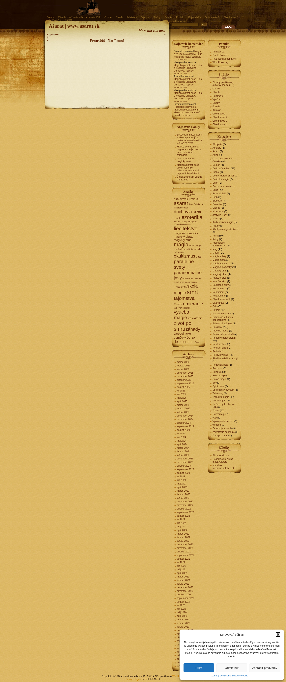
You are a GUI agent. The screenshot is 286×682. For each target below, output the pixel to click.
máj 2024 (181, 440)
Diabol (216, 172)
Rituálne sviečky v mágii (225, 358)
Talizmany (218, 393)
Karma (216, 218)
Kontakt (180, 17)
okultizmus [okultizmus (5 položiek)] (184, 256)
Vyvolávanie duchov (223, 421)
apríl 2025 (182, 401)
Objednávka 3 (230, 17)
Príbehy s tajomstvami (224, 337)
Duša (215, 190)
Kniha (216, 235)
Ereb (215, 197)
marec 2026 (183, 362)
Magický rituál (220, 274)
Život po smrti (220, 435)
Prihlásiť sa (218, 51)
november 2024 (185, 419)
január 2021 (183, 583)
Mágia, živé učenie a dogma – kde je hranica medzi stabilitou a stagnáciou (188, 55)
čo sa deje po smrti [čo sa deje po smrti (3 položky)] (184, 339)
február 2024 (183, 451)
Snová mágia (219, 379)
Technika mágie (221, 397)
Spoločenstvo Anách (223, 389)
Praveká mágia (220, 330)
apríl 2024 (182, 444)
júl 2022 (181, 519)
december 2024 (185, 415)
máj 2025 (181, 397)
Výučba (145, 17)
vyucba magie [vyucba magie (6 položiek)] (181, 314)
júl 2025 (181, 390)
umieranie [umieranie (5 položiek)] (193, 303)
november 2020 (185, 591)
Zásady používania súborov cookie (230, 675)
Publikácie (132, 17)
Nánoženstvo (219, 281)
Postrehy (217, 327)
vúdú (215, 417)
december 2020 (185, 587)
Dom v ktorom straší (223, 175)
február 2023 (183, 494)
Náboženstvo (219, 277)
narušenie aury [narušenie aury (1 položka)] (181, 249)
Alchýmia (217, 144)
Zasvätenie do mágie (224, 432)
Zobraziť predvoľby (264, 667)
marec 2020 (183, 619)
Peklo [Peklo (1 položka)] (185, 278)
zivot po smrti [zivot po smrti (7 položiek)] (182, 326)
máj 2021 (181, 569)
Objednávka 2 (212, 17)
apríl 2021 (182, 573)
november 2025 (185, 376)
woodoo (217, 424)
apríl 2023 (182, 487)
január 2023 (183, 498)
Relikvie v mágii (221, 355)
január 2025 (183, 412)
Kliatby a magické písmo (225, 229)
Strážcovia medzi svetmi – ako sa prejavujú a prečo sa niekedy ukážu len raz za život (189, 138)
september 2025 (185, 383)
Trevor (216, 410)
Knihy (215, 239)
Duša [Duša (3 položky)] (196, 212)
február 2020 (183, 623)
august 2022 (183, 515)
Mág (215, 249)
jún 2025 (181, 394)
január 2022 (183, 541)
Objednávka (194, 17)
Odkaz (68, 20)
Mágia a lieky (219, 256)
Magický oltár (220, 270)
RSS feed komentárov (224, 58)
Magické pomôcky (222, 267)
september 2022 (185, 512)
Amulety (217, 147)
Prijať (199, 667)
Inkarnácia (218, 211)
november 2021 (185, 548)
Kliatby (216, 225)
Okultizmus (218, 302)
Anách (216, 151)
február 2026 (183, 365)
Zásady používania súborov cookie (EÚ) (79, 17)
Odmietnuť (232, 667)
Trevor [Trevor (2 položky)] (178, 304)
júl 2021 (181, 562)
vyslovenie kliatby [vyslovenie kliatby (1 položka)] (182, 308)
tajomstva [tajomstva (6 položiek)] (184, 298)
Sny (215, 382)
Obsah (119, 17)
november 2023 (185, 462)
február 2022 (183, 537)
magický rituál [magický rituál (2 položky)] (183, 240)
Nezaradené (219, 295)
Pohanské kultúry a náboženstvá (223, 318)
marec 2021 (183, 576)
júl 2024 (181, 433)
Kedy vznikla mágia (223, 222)
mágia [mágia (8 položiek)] (181, 245)
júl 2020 (181, 605)
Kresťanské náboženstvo (219, 244)
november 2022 (185, 505)
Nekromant (218, 292)
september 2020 (185, 598)
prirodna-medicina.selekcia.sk (223, 467)
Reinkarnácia (219, 344)
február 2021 (183, 580)
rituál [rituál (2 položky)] (177, 286)
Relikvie (217, 351)
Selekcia (217, 372)
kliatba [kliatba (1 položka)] (177, 221)
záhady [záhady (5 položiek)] (193, 329)
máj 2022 (181, 526)
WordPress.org (220, 62)
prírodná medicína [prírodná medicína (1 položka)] (188, 282)
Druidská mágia (221, 179)
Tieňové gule (219, 400)
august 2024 (183, 430)
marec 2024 (183, 448)
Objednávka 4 (54, 20)
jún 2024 (181, 437)
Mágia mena (219, 260)
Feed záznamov (221, 55)
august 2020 (183, 601)
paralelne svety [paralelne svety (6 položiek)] (184, 264)
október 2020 (184, 594)
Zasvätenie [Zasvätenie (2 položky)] (195, 318)
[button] (278, 634)
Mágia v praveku (221, 263)
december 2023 (185, 458)
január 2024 (183, 455)
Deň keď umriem (221, 168)
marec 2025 (183, 405)
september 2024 (185, 426)
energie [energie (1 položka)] (177, 218)
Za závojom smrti (222, 428)
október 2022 (184, 508)
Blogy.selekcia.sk (222, 455)
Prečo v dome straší (223, 334)
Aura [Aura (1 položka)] (191, 204)
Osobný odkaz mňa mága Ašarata (223, 460)
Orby (215, 306)
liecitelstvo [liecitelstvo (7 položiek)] (185, 228)
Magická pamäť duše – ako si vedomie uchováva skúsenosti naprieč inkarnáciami (188, 69)
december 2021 (185, 544)
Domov (50, 17)
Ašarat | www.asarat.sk (74, 26)
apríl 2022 (182, 530)
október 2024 (184, 422)
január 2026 (183, 369)
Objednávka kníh (221, 299)
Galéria (168, 17)
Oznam (216, 310)
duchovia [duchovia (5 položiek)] (183, 211)
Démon (216, 165)
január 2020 (183, 626)
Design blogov (133, 679)
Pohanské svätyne (222, 323)
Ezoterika (217, 204)
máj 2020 (181, 612)
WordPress (178, 676)
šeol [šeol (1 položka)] (197, 342)
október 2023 (184, 465)
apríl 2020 (182, 616)
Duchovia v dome (222, 186)
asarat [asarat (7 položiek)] (181, 203)
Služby (156, 17)
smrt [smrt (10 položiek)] (192, 292)
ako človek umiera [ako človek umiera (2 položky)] (186, 199)
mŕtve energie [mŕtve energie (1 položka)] (195, 245)
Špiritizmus (218, 386)
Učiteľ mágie (219, 414)
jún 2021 (181, 566)
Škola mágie (219, 375)
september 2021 (185, 555)
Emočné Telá (219, 193)
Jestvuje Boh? (220, 215)
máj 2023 (181, 483)
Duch (215, 182)
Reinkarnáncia (220, 347)
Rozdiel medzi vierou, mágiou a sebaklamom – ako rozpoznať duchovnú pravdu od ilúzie (187, 111)
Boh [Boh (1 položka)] (196, 204)
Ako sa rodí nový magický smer (185, 160)
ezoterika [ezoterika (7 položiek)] (192, 217)
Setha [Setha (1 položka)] (183, 287)
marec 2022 (183, 533)
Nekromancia (220, 288)
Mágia (216, 252)
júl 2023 (181, 476)
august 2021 (183, 558)
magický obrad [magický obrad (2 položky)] (183, 236)
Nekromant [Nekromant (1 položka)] (179, 252)
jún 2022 (181, 523)
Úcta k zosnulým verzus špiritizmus (189, 178)
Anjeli (215, 155)
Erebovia (217, 200)
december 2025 (185, 372)
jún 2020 (181, 608)
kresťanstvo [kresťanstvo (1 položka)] (185, 224)
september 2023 (185, 469)
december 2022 (185, 501)
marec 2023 (183, 490)
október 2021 (184, 551)
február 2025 (183, 408)
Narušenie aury (221, 285)
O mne (108, 17)
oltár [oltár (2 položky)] (199, 256)
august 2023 (183, 473)
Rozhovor (218, 368)
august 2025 (183, 387)
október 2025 (184, 380)
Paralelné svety (221, 313)
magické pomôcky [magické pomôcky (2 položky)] (186, 233)
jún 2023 (181, 480)
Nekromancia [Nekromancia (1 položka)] (194, 249)
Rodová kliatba (220, 364)
